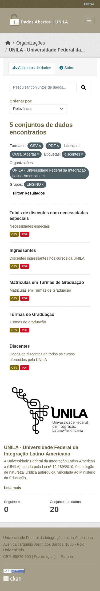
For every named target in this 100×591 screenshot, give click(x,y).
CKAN (12, 578)
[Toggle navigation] (89, 21)
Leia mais (12, 488)
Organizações (30, 43)
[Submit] (83, 87)
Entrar (89, 4)
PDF (24, 234)
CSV (14, 234)
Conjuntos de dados (32, 68)
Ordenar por (20, 101)
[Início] (8, 43)
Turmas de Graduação (32, 314)
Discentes (20, 346)
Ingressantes (23, 250)
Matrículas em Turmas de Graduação (47, 282)
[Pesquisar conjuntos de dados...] (43, 87)
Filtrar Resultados (29, 193)
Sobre (66, 68)
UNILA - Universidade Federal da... (47, 50)
